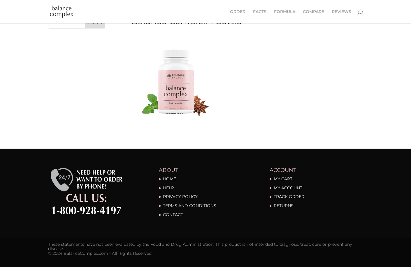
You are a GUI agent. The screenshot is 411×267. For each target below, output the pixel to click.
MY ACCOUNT (288, 188)
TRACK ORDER (289, 196)
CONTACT (173, 214)
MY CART (283, 178)
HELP (168, 188)
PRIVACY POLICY (180, 196)
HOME (169, 178)
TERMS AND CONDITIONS (189, 205)
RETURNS (284, 205)
